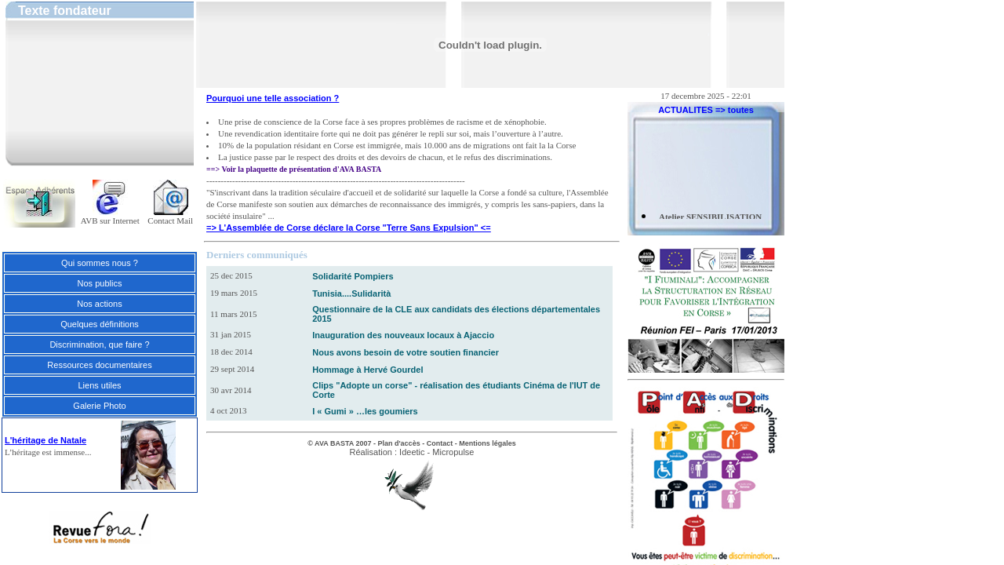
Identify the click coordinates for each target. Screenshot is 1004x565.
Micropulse (453, 452)
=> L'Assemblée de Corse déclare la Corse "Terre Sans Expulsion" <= (348, 227)
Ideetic (411, 452)
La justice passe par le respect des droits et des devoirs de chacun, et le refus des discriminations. (385, 157)
